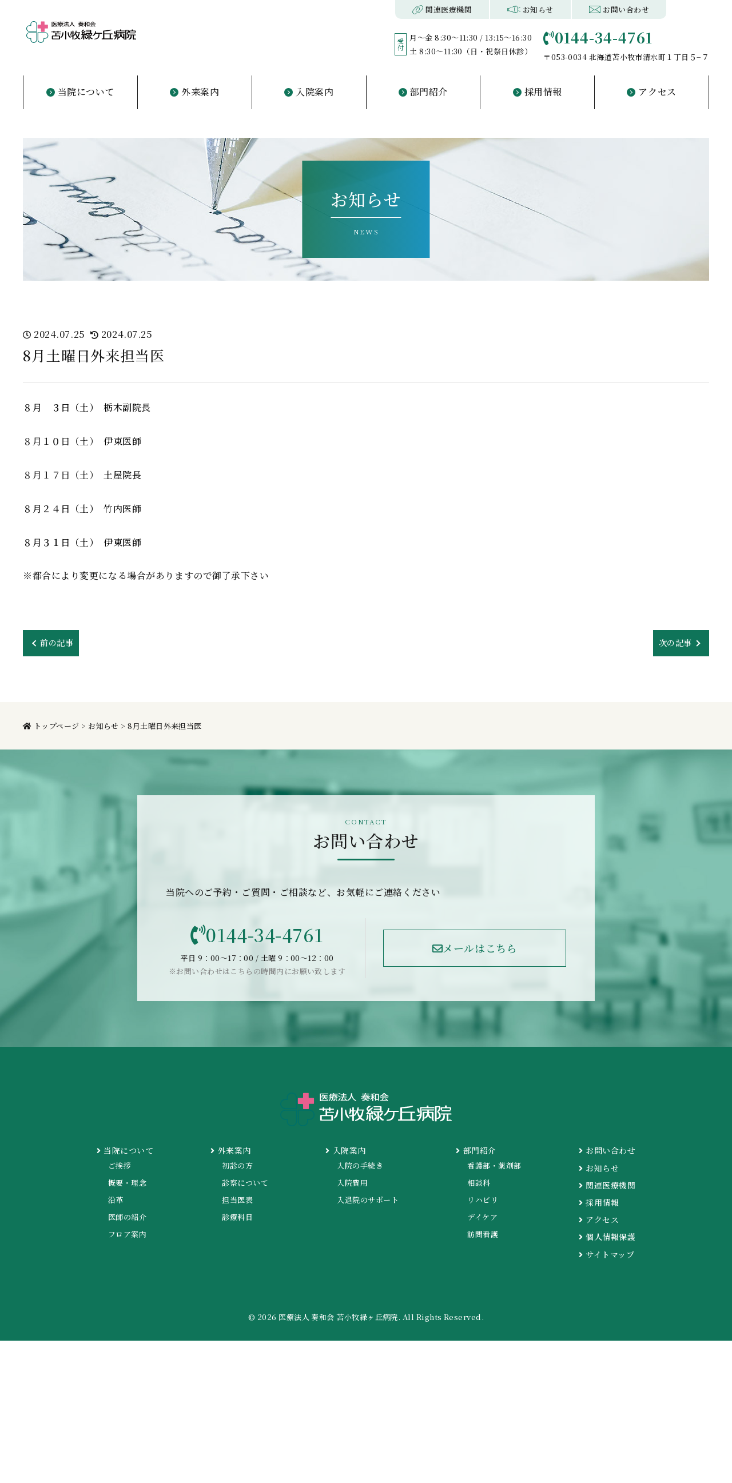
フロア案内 (127, 1239)
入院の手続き (360, 1170)
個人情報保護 (607, 1241)
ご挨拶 (119, 1170)
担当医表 (237, 1204)
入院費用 (352, 1187)
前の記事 (59, 643)
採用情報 (599, 1207)
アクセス (599, 1224)
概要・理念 (127, 1187)
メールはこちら (475, 951)
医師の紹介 (127, 1221)
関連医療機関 (442, 9)
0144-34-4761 (257, 937)
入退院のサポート (368, 1204)
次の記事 (673, 643)
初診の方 (237, 1170)
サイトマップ (606, 1259)
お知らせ (530, 9)
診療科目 (237, 1221)
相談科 (478, 1187)
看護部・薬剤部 (494, 1170)
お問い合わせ (619, 9)
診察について (245, 1187)
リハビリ (482, 1204)
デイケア (482, 1221)
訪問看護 (482, 1239)
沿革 (116, 1204)
